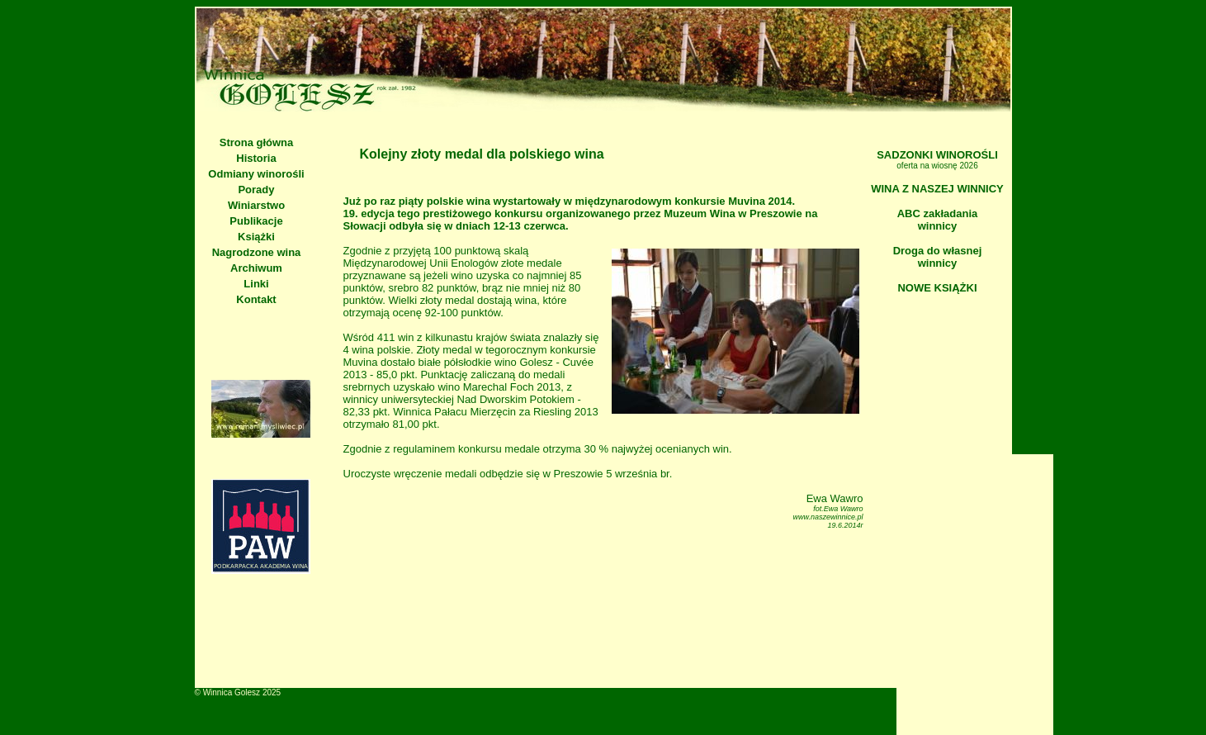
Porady (256, 189)
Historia (256, 158)
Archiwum (256, 268)
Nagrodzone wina (256, 252)
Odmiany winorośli (256, 174)
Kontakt (256, 299)
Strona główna (257, 142)
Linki (256, 283)
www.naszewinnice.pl (827, 517)
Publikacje (255, 221)
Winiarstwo (256, 205)
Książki (256, 236)
